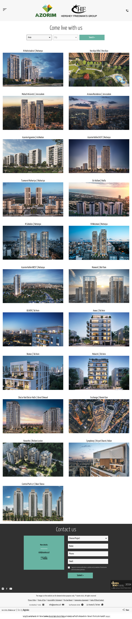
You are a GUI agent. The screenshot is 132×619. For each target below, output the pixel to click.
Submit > (80, 575)
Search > (92, 37)
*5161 (44, 557)
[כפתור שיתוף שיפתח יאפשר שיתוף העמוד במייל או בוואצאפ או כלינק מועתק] (126, 610)
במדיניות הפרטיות (57, 616)
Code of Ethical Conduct (97, 600)
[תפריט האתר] (4, 11)
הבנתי (108, 616)
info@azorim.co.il (44, 552)
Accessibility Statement (55, 600)
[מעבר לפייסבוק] (6, 589)
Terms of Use (42, 600)
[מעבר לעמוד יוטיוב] (11, 589)
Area (29, 37)
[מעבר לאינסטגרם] (3, 589)
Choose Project (74, 538)
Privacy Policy (32, 600)
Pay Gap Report (68, 600)
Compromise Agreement (81, 600)
